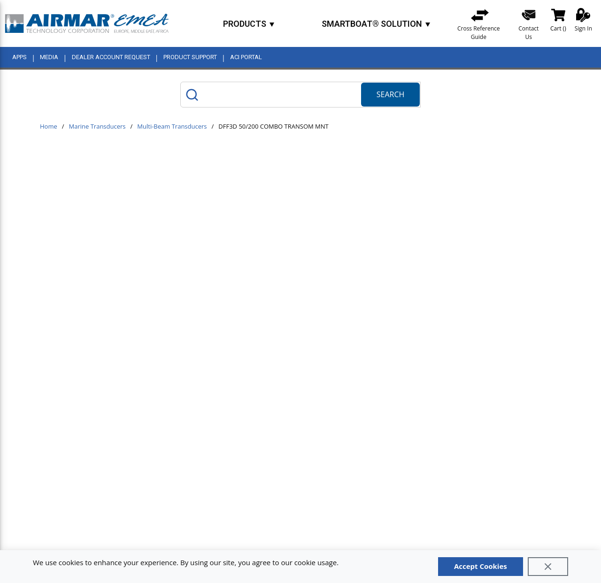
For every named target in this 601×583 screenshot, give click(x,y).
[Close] (548, 566)
